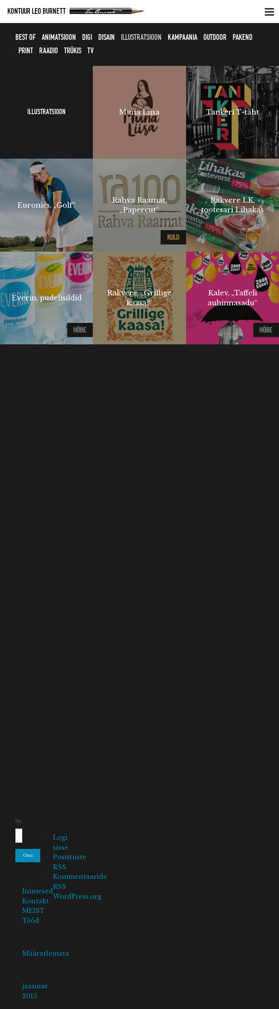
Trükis (72, 51)
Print (25, 51)
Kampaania (182, 37)
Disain (106, 37)
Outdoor (214, 37)
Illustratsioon (141, 37)
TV (90, 51)
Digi (87, 37)
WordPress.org (77, 896)
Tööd (30, 920)
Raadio (48, 51)
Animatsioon (59, 37)
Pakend (243, 37)
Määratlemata (45, 953)
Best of (25, 37)
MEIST (33, 910)
